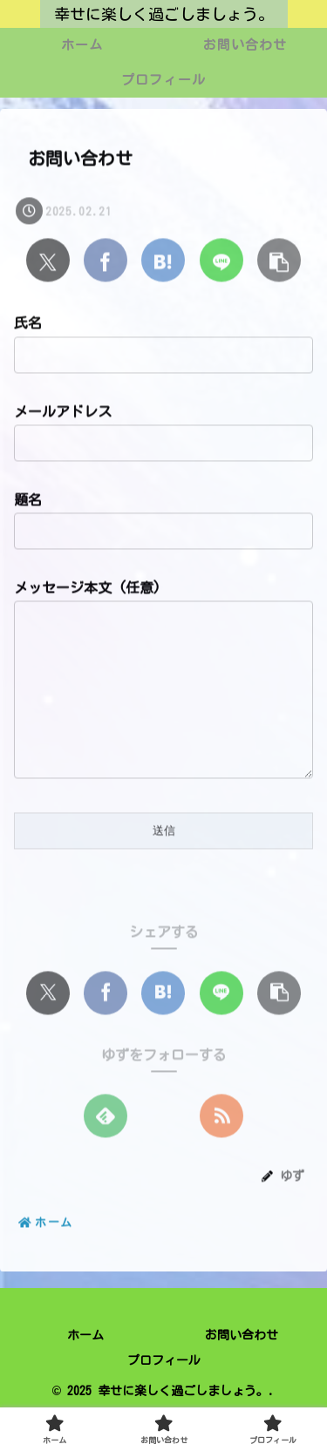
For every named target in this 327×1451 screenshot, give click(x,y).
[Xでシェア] (48, 261)
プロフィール (164, 1395)
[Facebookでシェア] (105, 261)
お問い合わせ (241, 1370)
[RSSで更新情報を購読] (221, 1151)
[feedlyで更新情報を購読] (105, 1151)
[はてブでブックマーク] (163, 261)
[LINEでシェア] (221, 261)
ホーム (85, 1370)
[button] (279, 261)
